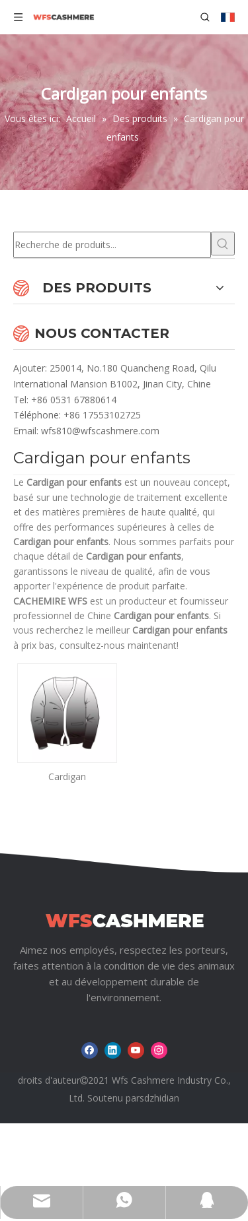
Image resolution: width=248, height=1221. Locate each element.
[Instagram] (159, 1050)
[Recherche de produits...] (112, 245)
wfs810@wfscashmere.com (100, 430)
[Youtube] (136, 1050)
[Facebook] (89, 1050)
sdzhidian (159, 1098)
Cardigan (67, 776)
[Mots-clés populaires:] (223, 243)
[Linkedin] (112, 1050)
